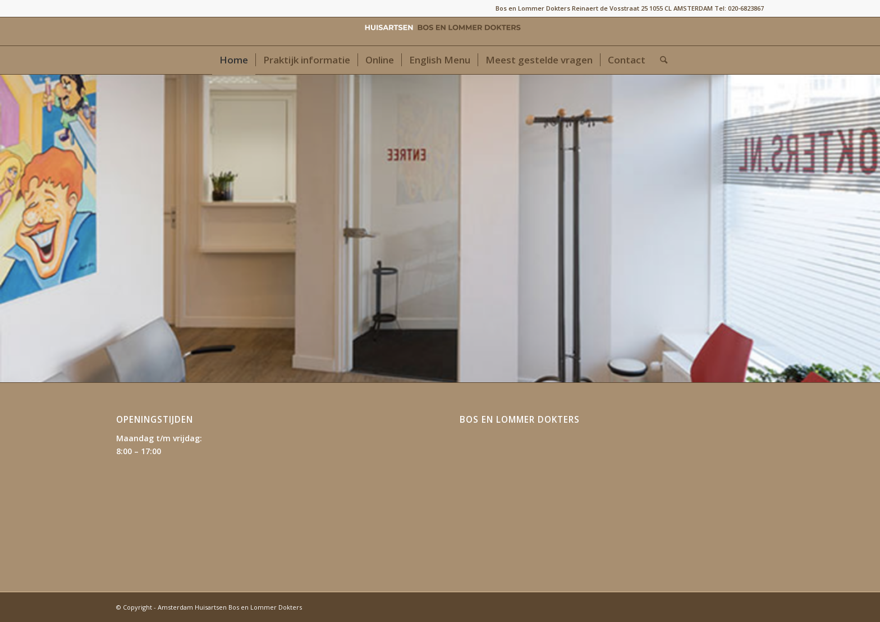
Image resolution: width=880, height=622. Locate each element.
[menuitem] (233, 60)
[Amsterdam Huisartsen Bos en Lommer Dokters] (440, 31)
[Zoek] (660, 60)
